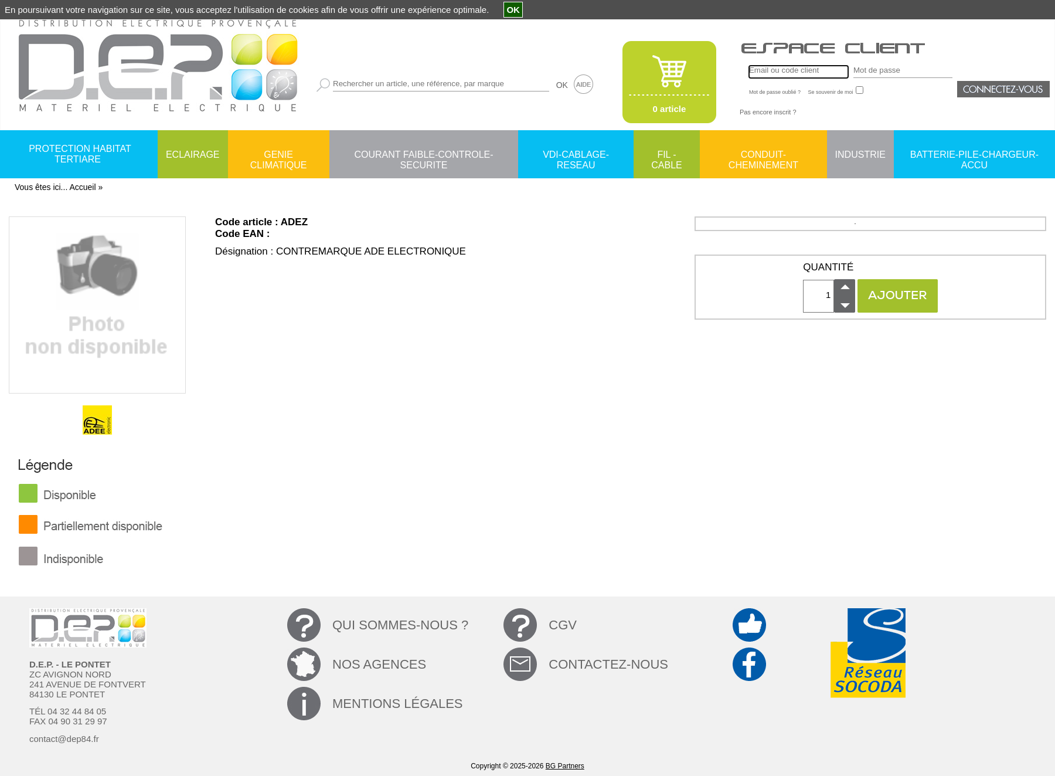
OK (562, 85)
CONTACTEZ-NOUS (608, 664)
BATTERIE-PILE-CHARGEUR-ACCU (974, 155)
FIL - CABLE (666, 155)
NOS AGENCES (379, 664)
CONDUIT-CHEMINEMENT (763, 155)
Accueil (82, 187)
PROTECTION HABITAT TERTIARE (80, 154)
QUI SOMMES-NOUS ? (400, 625)
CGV (563, 625)
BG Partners (565, 766)
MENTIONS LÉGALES (397, 703)
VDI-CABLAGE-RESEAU (576, 155)
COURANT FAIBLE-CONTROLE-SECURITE (423, 155)
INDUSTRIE (860, 155)
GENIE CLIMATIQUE (278, 155)
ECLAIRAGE (193, 155)
